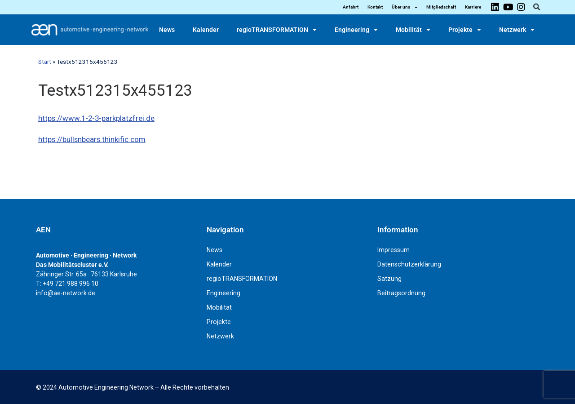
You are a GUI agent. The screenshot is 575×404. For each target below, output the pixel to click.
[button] (536, 7)
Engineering (356, 29)
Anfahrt (350, 6)
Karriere (473, 6)
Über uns (404, 7)
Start (44, 61)
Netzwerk (517, 29)
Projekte (464, 29)
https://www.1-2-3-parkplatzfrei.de (96, 118)
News (167, 29)
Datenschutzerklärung (409, 264)
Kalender (206, 29)
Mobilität (413, 29)
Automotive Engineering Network (106, 387)
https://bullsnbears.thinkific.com (92, 139)
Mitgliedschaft (441, 6)
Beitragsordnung (401, 293)
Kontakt (375, 6)
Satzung (389, 278)
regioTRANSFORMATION (277, 29)
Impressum (393, 249)
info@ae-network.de (65, 293)
